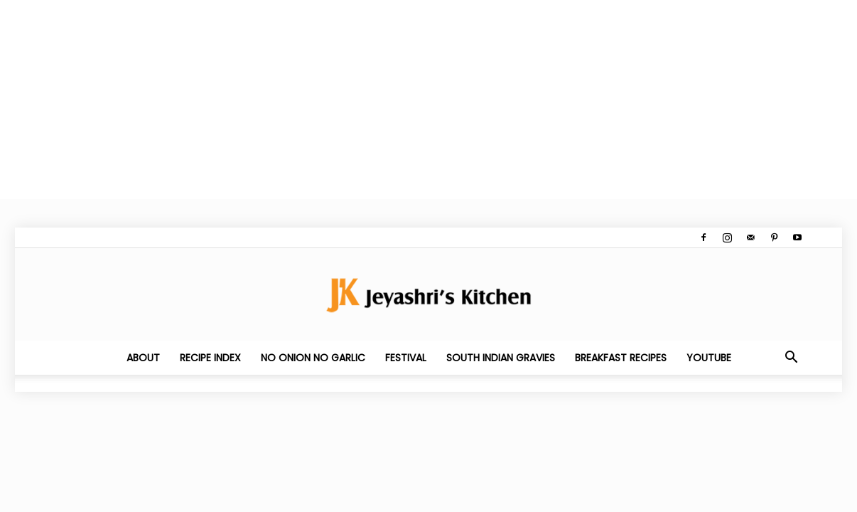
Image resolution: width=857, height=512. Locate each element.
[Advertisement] (426, 99)
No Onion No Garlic (313, 358)
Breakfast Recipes (621, 358)
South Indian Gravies (500, 358)
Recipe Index (210, 358)
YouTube (708, 358)
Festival (405, 358)
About (143, 358)
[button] (791, 358)
